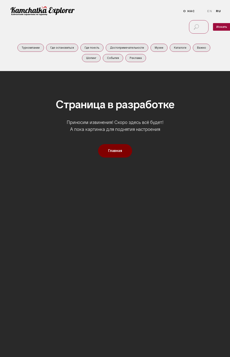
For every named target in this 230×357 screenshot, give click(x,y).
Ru (218, 11)
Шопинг (91, 58)
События (113, 58)
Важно (201, 48)
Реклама (136, 58)
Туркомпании (31, 48)
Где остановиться (62, 48)
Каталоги (180, 48)
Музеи (159, 48)
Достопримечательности (127, 48)
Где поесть (92, 48)
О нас (189, 11)
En (209, 11)
